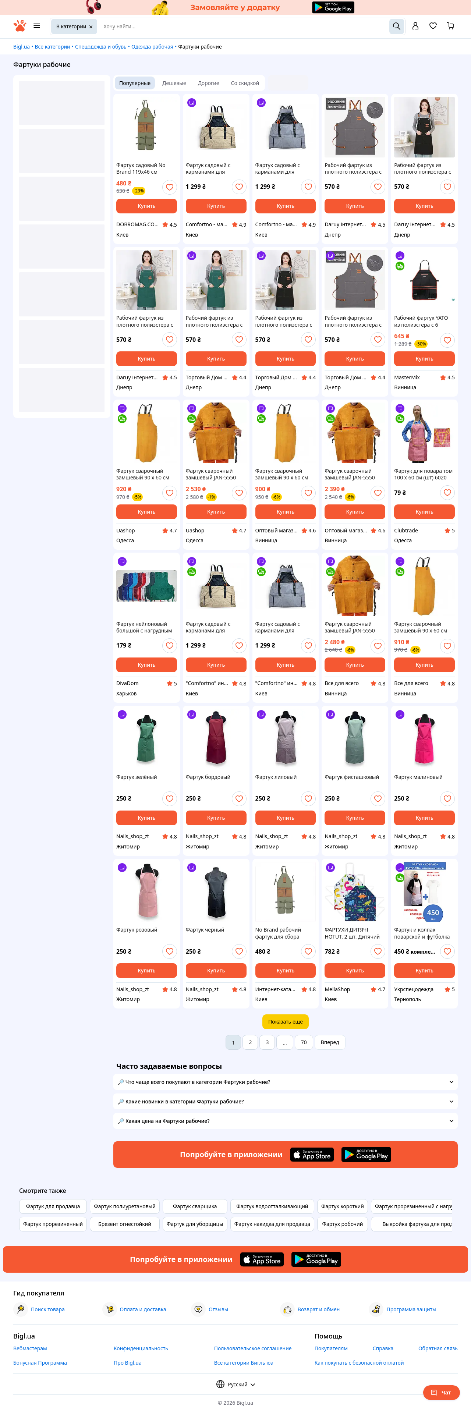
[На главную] (19, 29)
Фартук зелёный (136, 777)
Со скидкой (245, 82)
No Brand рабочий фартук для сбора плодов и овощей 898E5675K (278, 933)
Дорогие (208, 82)
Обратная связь (438, 1348)
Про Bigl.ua (128, 1362)
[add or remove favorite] (169, 187)
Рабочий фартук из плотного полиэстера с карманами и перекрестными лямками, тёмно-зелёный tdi (144, 321)
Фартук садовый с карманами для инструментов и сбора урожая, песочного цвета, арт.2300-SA (213, 168)
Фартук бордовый (208, 777)
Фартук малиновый (418, 777)
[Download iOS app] (312, 1154)
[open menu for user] (415, 26)
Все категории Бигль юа (243, 1362)
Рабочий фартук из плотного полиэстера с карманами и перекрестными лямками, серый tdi (353, 168)
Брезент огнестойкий (124, 1223)
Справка (383, 1348)
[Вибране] (433, 28)
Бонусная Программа (40, 1362)
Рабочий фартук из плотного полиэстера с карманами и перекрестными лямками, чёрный (283, 321)
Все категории (52, 46)
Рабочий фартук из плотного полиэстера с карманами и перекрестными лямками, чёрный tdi (422, 168)
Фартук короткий (342, 1206)
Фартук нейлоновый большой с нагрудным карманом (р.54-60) (144, 627)
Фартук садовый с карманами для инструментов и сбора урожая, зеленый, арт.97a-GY (283, 168)
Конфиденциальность (141, 1348)
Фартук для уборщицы (195, 1223)
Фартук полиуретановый (125, 1206)
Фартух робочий (342, 1223)
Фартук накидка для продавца (272, 1223)
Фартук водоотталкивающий (272, 1206)
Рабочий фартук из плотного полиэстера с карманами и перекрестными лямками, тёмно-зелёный (214, 321)
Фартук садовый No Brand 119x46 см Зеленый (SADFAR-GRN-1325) (145, 168)
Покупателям (331, 1348)
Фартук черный (205, 929)
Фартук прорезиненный (53, 1223)
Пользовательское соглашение (253, 1348)
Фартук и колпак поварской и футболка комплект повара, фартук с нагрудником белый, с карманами (422, 933)
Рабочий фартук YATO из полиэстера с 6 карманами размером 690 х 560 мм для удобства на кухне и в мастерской (422, 321)
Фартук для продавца (53, 1206)
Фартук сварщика (195, 1206)
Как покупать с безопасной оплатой (359, 1362)
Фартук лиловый (276, 777)
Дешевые (174, 82)
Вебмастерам (30, 1348)
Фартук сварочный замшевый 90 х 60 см (142, 474)
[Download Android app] (366, 1154)
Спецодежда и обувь (101, 46)
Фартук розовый (136, 929)
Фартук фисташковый (352, 777)
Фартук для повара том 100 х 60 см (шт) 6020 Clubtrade (423, 474)
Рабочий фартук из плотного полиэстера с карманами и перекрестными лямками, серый (353, 321)
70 (304, 1042)
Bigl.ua (21, 46)
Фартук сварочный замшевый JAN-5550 (211, 474)
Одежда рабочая (152, 46)
